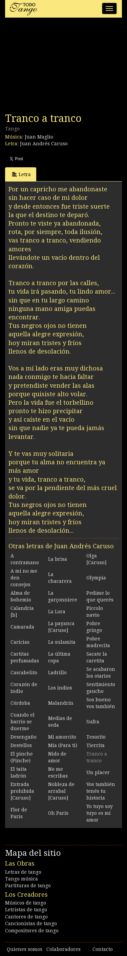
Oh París (58, 813)
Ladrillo (57, 672)
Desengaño (23, 737)
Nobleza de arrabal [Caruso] (61, 791)
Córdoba (20, 703)
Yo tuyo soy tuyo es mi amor (99, 813)
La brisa (57, 559)
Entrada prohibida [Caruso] (22, 791)
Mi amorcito (62, 737)
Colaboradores (63, 949)
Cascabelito (23, 672)
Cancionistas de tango (31, 923)
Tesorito (96, 737)
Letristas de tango (26, 909)
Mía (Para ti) (62, 745)
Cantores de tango (26, 916)
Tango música (21, 878)
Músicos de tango (25, 903)
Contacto (102, 949)
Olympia (96, 577)
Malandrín (60, 703)
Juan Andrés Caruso (44, 143)
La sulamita (62, 642)
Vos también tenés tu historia (100, 791)
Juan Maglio (39, 137)
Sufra (92, 721)
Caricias (19, 642)
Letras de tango (23, 872)
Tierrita (95, 745)
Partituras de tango (28, 885)
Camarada (22, 627)
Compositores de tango (32, 930)
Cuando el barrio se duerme (22, 721)
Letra (21, 174)
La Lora (56, 611)
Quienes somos (24, 949)
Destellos (21, 745)
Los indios (60, 688)
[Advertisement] (56, 67)
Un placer (98, 772)
